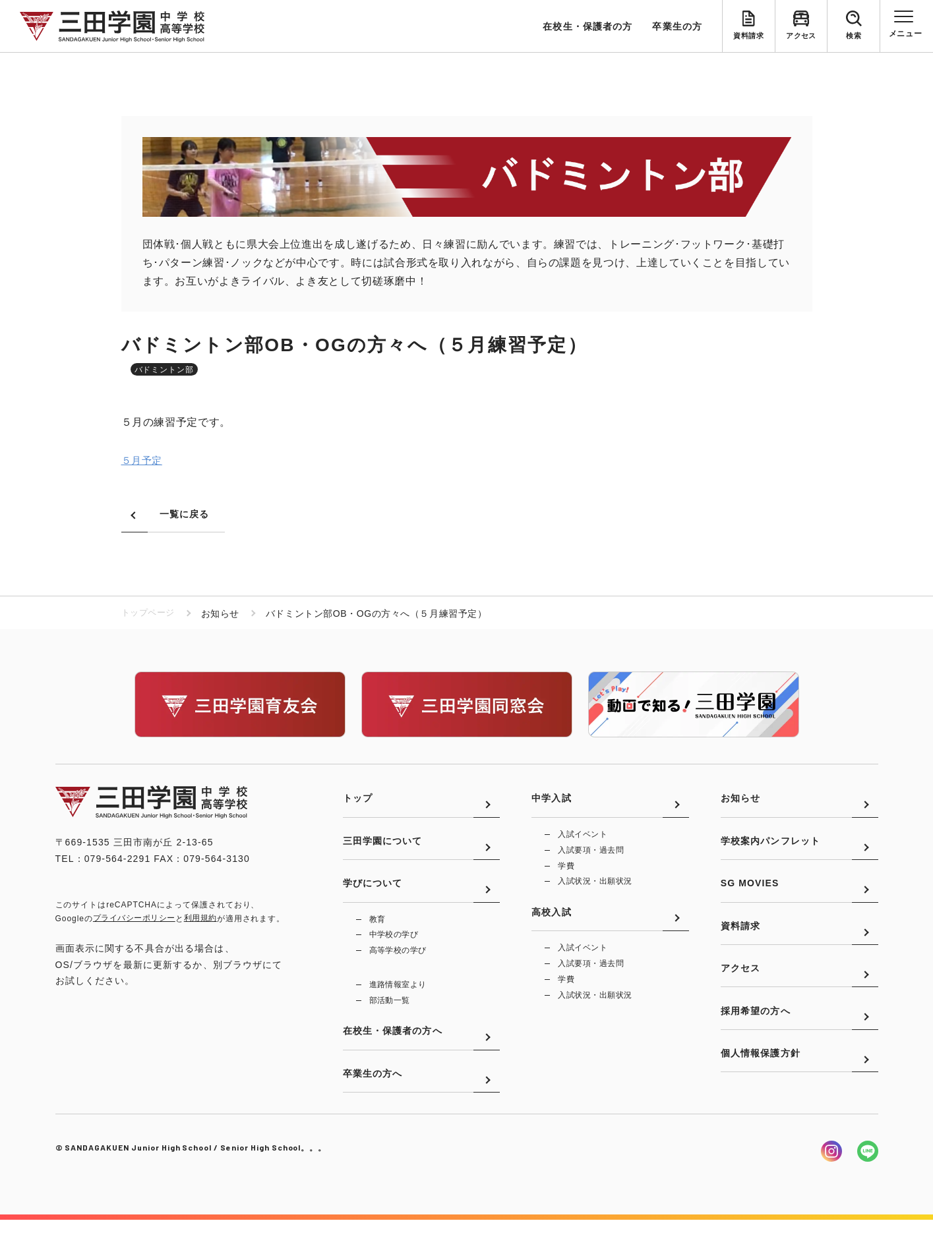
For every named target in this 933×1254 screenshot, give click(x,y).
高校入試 (551, 927)
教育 (377, 938)
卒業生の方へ (373, 1107)
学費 (566, 874)
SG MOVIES (750, 901)
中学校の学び (394, 954)
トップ (358, 804)
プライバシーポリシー (134, 919)
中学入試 (551, 804)
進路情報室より (398, 1006)
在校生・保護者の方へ (392, 1059)
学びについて (373, 901)
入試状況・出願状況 (595, 891)
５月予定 (143, 461)
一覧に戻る (185, 514)
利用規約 (200, 919)
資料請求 (748, 37)
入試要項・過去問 (591, 858)
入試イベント (582, 841)
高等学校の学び (398, 971)
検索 (853, 37)
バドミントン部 (165, 369)
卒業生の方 (677, 26)
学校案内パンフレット (770, 853)
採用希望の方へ (756, 1047)
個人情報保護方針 (760, 1095)
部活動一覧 (389, 1022)
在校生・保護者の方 (587, 26)
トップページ (150, 614)
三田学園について (383, 853)
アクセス (801, 37)
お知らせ (740, 804)
